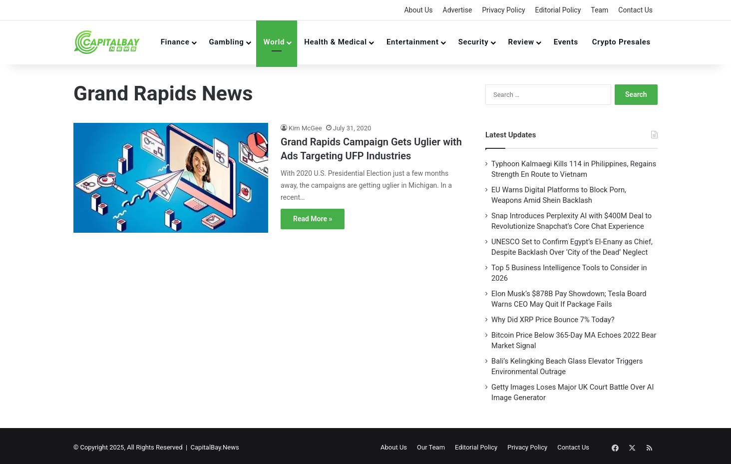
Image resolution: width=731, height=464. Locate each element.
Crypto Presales (621, 41)
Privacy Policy (503, 10)
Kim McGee (305, 128)
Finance (175, 41)
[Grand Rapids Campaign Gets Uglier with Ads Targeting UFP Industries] (170, 178)
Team (599, 10)
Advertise (457, 10)
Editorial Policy (558, 10)
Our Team (446, 446)
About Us (418, 10)
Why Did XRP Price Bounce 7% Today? (553, 319)
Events (566, 41)
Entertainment (412, 41)
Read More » (312, 219)
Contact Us (635, 10)
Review (521, 41)
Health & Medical (335, 41)
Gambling (226, 41)
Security (473, 41)
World (274, 41)
